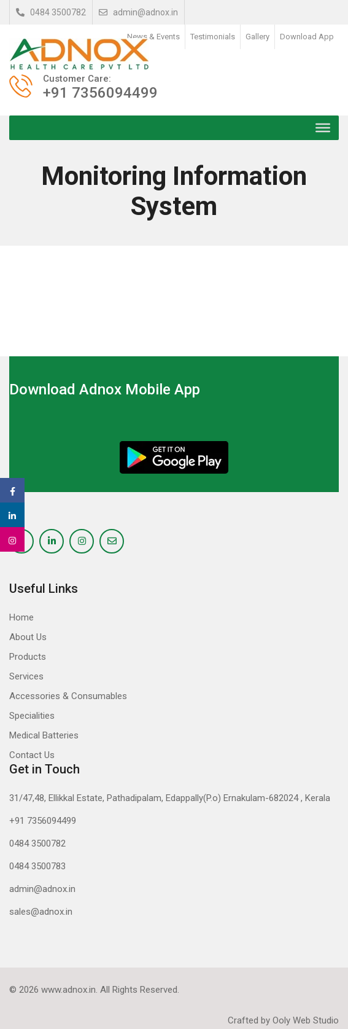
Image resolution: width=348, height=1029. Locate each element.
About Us (28, 637)
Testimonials (212, 36)
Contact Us (32, 755)
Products (27, 656)
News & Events (153, 36)
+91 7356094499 (42, 820)
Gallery (257, 36)
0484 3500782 (51, 12)
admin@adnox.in (138, 12)
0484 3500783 (37, 866)
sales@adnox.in (40, 911)
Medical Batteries (44, 735)
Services (26, 676)
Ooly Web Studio (306, 1020)
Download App (307, 36)
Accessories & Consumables (68, 696)
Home (21, 617)
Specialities (32, 715)
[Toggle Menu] (322, 127)
